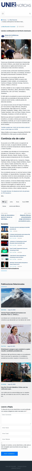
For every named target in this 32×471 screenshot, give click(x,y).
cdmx (11, 202)
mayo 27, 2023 (11, 309)
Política (3, 346)
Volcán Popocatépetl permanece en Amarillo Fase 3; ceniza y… (13, 313)
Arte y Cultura (13, 238)
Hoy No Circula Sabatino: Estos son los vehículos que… (14, 388)
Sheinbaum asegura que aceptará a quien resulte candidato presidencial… (15, 350)
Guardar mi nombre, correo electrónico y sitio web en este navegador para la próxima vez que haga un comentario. (16, 446)
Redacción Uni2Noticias (11, 35)
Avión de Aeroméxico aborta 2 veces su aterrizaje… (7, 217)
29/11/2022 (15, 231)
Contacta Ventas (22, 466)
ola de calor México (14, 206)
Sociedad (12, 26)
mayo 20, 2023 (11, 384)
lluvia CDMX (25, 202)
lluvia (17, 202)
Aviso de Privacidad (11, 466)
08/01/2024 (20, 238)
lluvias (4, 206)
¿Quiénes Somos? (16, 468)
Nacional (3, 309)
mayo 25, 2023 (11, 346)
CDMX (11, 231)
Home (4, 20)
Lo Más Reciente (12, 20)
